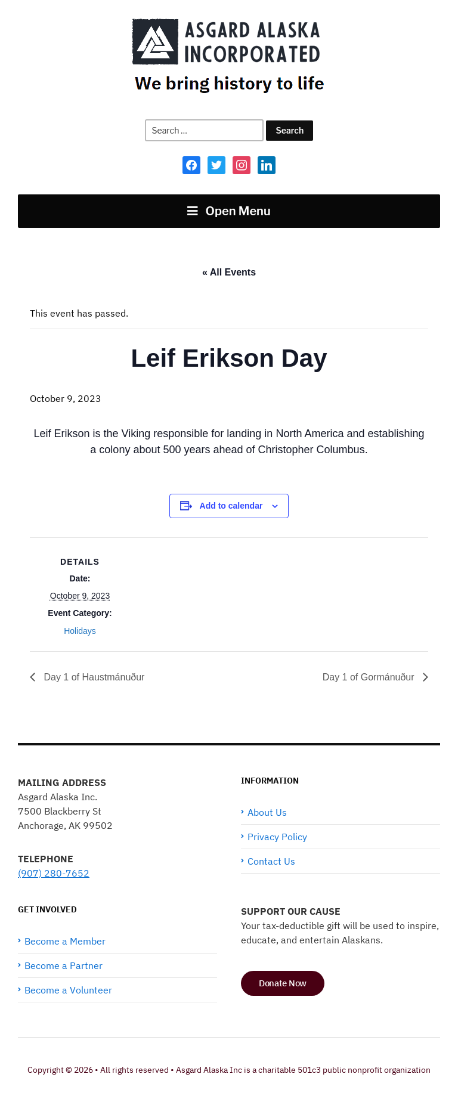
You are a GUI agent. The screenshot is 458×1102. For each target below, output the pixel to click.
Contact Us (271, 861)
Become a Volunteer (68, 990)
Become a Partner (63, 965)
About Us (267, 812)
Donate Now (283, 983)
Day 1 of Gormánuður (370, 677)
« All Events (229, 272)
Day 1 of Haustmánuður (92, 677)
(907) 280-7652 (53, 873)
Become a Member (65, 941)
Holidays (80, 631)
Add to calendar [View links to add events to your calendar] (231, 505)
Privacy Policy (277, 837)
